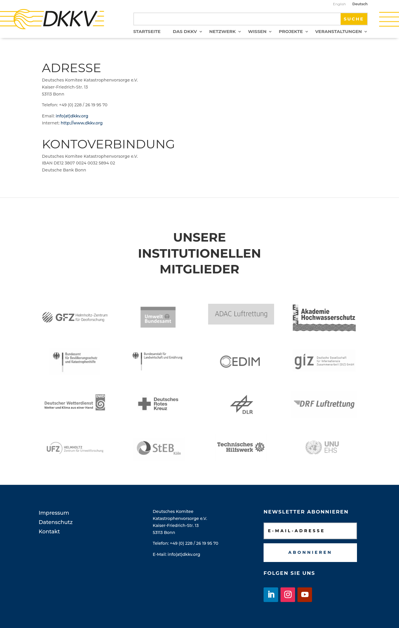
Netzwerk (222, 32)
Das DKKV (185, 32)
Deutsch (360, 4)
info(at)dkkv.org (72, 116)
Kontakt (49, 532)
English (339, 4)
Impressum (54, 513)
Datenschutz (56, 522)
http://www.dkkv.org (82, 123)
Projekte (291, 32)
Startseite (147, 32)
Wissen (257, 32)
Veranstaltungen (338, 32)
